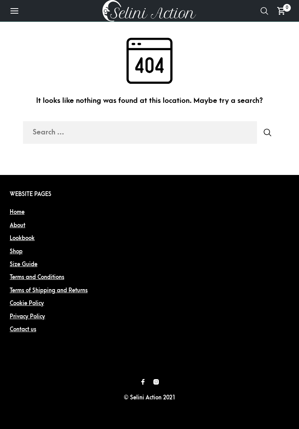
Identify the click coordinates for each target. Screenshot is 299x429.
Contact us (23, 329)
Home (17, 212)
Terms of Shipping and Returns (49, 290)
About (17, 225)
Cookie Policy (27, 303)
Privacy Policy (27, 316)
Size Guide (23, 264)
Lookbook (22, 238)
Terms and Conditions (37, 277)
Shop (16, 251)
